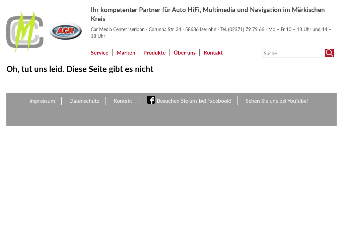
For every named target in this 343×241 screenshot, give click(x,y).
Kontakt (213, 52)
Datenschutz (84, 100)
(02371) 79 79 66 (247, 29)
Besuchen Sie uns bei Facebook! (194, 100)
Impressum (42, 100)
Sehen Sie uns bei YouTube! (277, 100)
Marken (126, 52)
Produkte (154, 52)
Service (100, 52)
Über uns (185, 52)
